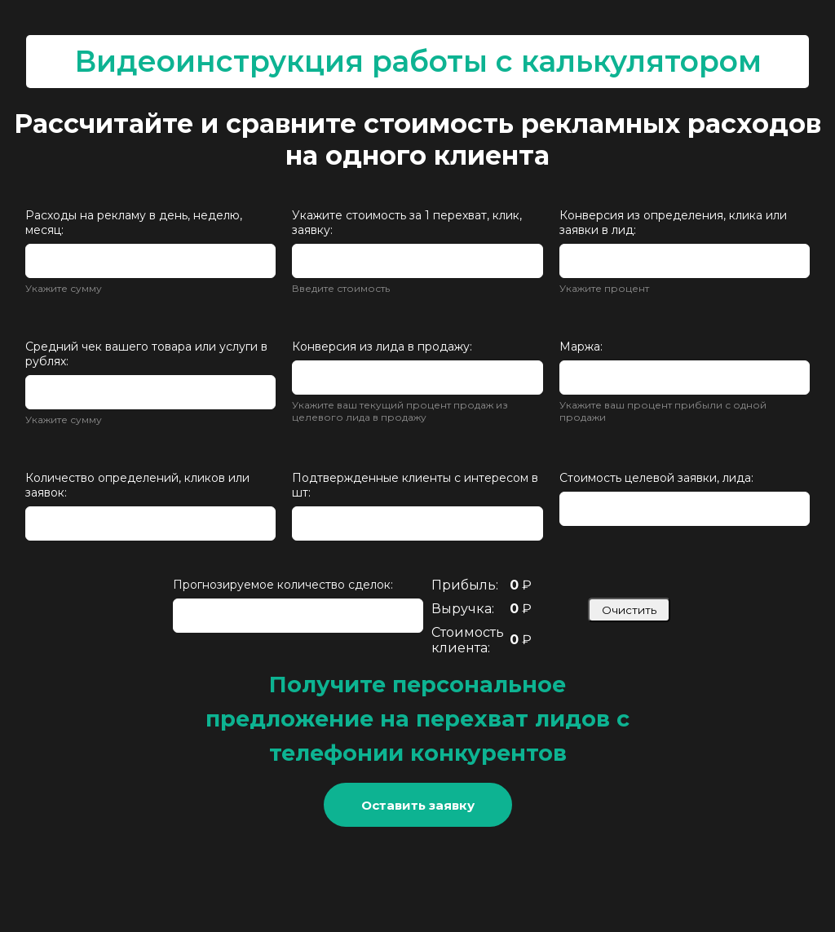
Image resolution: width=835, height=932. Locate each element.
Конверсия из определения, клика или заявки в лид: (673, 222)
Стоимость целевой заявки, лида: (656, 477)
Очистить (629, 609)
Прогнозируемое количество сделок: (283, 584)
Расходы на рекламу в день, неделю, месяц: (133, 222)
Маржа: (581, 346)
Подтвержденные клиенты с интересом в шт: (415, 485)
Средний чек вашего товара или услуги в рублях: (146, 354)
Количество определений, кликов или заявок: (137, 485)
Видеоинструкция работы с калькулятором (418, 61)
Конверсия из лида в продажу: (382, 346)
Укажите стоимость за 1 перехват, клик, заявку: (407, 222)
